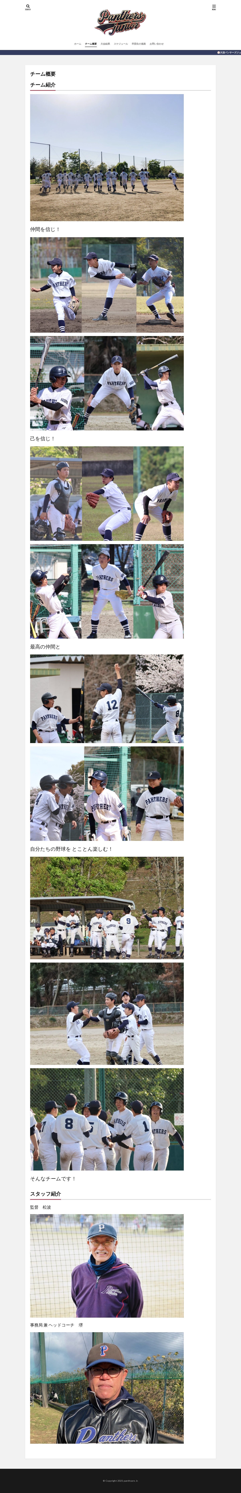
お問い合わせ (157, 43)
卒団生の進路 (139, 43)
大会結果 (105, 43)
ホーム (77, 43)
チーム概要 (91, 43)
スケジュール (121, 43)
